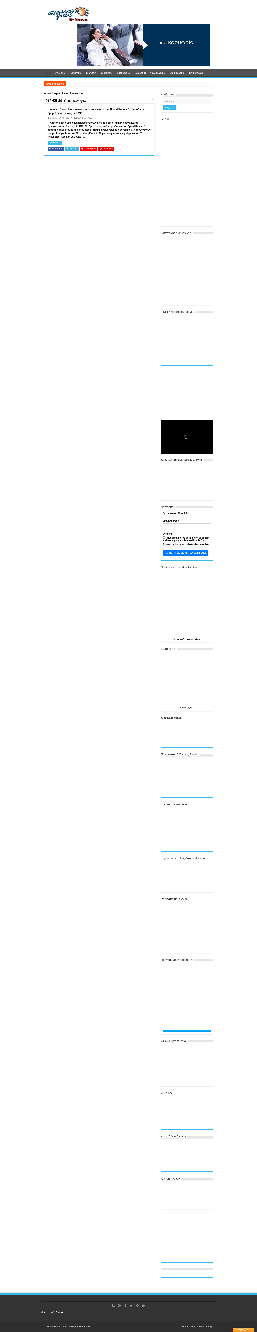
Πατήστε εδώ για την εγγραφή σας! (185, 552)
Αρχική (48, 72)
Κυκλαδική (81, 118)
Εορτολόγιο (186, 707)
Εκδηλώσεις (123, 73)
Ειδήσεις (91, 73)
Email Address (171, 520)
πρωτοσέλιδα (181, 639)
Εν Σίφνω (60, 73)
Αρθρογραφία (157, 73)
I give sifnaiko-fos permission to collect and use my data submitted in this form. (186, 539)
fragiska (53, 118)
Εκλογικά (76, 73)
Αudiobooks (177, 73)
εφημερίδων (195, 639)
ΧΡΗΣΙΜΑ (106, 73)
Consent (167, 533)
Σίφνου (91, 118)
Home (47, 93)
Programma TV (168, 1031)
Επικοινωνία (196, 73)
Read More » (55, 143)
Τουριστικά (140, 73)
